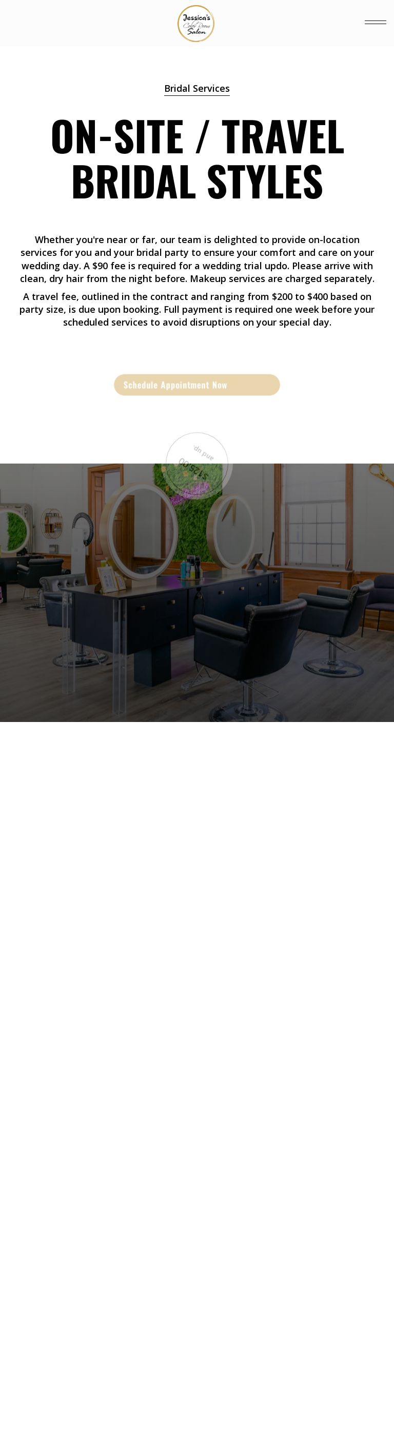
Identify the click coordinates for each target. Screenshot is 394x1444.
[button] (375, 23)
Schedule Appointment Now (175, 384)
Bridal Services (197, 88)
